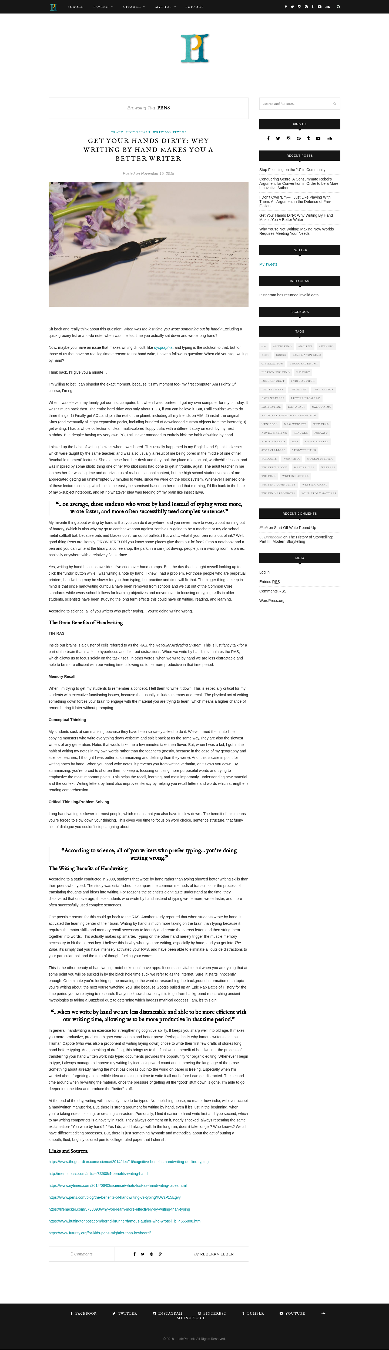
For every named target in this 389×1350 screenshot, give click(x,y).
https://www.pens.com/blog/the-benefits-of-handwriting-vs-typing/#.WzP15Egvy (115, 1197)
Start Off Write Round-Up (295, 527)
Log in (264, 572)
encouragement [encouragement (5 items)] (304, 363)
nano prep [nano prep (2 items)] (296, 407)
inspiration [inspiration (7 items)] (323, 389)
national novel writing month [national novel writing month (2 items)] (289, 415)
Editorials (138, 132)
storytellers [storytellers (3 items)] (273, 450)
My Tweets (268, 264)
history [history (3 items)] (303, 372)
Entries (269, 581)
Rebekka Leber (217, 1254)
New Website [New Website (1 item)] (295, 424)
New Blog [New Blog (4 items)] (269, 424)
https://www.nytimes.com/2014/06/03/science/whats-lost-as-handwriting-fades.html (118, 1186)
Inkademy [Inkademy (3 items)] (298, 389)
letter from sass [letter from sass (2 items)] (306, 398)
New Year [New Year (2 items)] (321, 424)
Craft (116, 132)
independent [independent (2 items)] (273, 381)
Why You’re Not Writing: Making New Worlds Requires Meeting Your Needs (296, 231)
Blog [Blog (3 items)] (265, 355)
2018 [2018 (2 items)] (264, 346)
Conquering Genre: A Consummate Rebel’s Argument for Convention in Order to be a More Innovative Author (298, 183)
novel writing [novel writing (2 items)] (274, 432)
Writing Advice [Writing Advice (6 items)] (295, 476)
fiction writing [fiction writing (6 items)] (275, 372)
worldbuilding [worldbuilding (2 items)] (320, 458)
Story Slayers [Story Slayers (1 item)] (317, 441)
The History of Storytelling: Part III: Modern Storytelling (296, 539)
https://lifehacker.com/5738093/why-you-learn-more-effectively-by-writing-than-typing (119, 1209)
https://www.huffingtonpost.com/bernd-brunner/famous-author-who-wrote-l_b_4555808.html (125, 1221)
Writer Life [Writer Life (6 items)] (304, 467)
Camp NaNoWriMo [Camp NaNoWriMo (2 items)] (307, 355)
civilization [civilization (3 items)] (272, 363)
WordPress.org (271, 600)
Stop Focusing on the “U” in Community (292, 170)
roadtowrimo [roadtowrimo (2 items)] (273, 441)
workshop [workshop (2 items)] (291, 458)
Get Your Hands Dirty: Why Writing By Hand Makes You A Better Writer (148, 150)
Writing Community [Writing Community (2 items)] (278, 484)
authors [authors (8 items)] (326, 346)
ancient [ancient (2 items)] (305, 346)
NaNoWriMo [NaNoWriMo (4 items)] (321, 407)
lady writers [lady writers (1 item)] (272, 398)
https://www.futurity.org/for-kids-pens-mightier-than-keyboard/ (100, 1233)
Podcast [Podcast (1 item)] (321, 432)
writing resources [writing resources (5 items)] (278, 493)
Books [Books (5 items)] (281, 355)
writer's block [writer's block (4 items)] (274, 467)
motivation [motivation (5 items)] (271, 407)
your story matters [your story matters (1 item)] (318, 493)
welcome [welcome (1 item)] (269, 458)
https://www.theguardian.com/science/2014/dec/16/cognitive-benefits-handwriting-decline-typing (129, 1162)
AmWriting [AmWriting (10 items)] (282, 346)
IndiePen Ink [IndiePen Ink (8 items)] (272, 389)
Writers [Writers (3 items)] (328, 467)
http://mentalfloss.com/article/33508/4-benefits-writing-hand (98, 1174)
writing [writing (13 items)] (268, 476)
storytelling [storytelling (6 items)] (304, 450)
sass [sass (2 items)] (294, 441)
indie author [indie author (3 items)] (303, 381)
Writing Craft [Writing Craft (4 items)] (314, 484)
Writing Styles (170, 132)
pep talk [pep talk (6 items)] (301, 432)
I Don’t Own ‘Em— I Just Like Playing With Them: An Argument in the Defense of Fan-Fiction (295, 201)
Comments (82, 1254)
